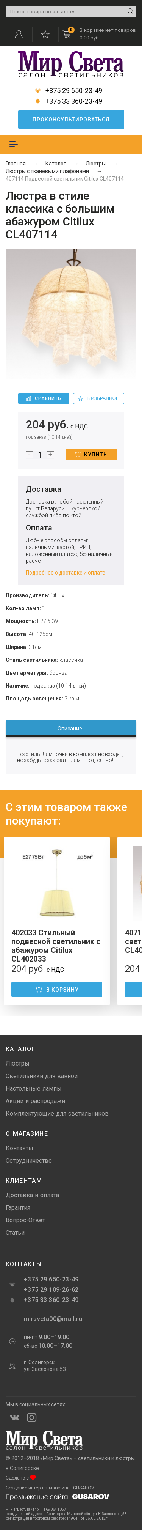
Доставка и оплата (32, 1195)
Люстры (18, 1063)
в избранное (98, 398)
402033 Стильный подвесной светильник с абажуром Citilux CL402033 (55, 945)
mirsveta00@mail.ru (52, 1318)
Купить (91, 454)
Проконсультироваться (71, 119)
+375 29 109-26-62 (51, 1289)
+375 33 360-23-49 (68, 101)
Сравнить (43, 398)
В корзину (57, 989)
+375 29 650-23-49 (68, 90)
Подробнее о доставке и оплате (65, 573)
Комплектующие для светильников (57, 1113)
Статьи (15, 1232)
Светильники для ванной (42, 1076)
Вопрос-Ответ (25, 1220)
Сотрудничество (29, 1160)
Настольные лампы (34, 1088)
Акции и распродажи (35, 1101)
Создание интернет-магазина (38, 1488)
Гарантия (18, 1207)
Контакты (19, 1148)
